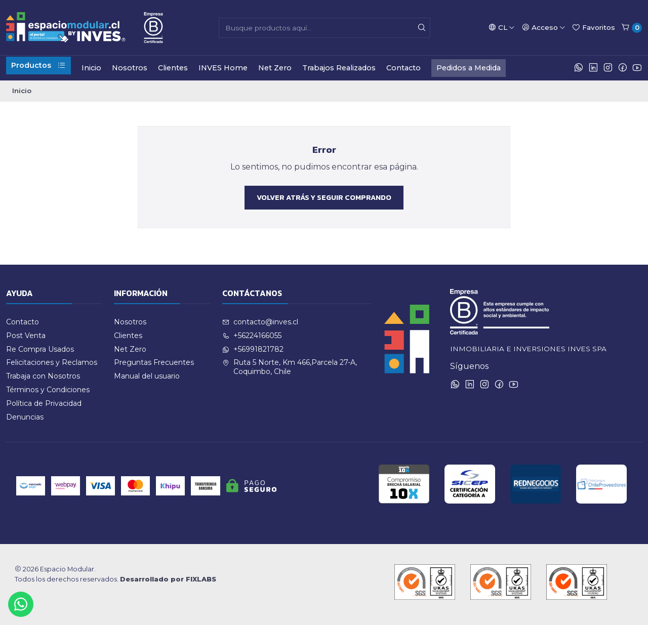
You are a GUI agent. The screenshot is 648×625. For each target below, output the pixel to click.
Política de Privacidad (44, 403)
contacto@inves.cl (260, 321)
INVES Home (223, 67)
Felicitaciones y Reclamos (51, 362)
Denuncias (25, 417)
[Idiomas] (501, 27)
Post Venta (26, 335)
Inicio (91, 67)
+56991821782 (253, 349)
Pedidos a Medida (468, 67)
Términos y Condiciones (48, 389)
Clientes (173, 67)
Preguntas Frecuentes (154, 362)
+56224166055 (251, 335)
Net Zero (275, 67)
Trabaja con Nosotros (43, 376)
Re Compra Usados (40, 349)
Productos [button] (38, 65)
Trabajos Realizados (339, 67)
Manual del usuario (147, 376)
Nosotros (129, 67)
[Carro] (631, 28)
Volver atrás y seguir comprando (324, 197)
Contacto (403, 67)
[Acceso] (543, 27)
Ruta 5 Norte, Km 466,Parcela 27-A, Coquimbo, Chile (289, 367)
